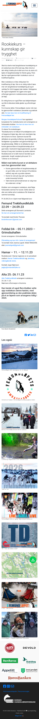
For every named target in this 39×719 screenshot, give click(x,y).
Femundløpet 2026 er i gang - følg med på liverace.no (17, 519)
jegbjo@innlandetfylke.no (11, 267)
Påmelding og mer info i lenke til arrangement (18, 240)
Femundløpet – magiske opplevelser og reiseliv (15, 638)
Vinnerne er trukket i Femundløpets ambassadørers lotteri (18, 400)
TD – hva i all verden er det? (10, 548)
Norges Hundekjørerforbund (12, 119)
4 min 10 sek (19, 60)
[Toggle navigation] (34, 5)
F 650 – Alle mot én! (7, 608)
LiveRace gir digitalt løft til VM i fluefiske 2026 (15, 459)
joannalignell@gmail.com (14, 245)
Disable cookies (19, 713)
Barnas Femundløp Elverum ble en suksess (14, 429)
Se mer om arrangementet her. (13, 213)
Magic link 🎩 (19, 716)
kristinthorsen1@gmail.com (12, 219)
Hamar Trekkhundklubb (16, 258)
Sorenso (13, 711)
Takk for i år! (5, 489)
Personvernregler (23, 691)
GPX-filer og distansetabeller (10, 578)
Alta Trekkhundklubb (9, 278)
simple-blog (32, 711)
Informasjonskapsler (10, 691)
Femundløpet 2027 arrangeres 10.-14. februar (15, 370)
